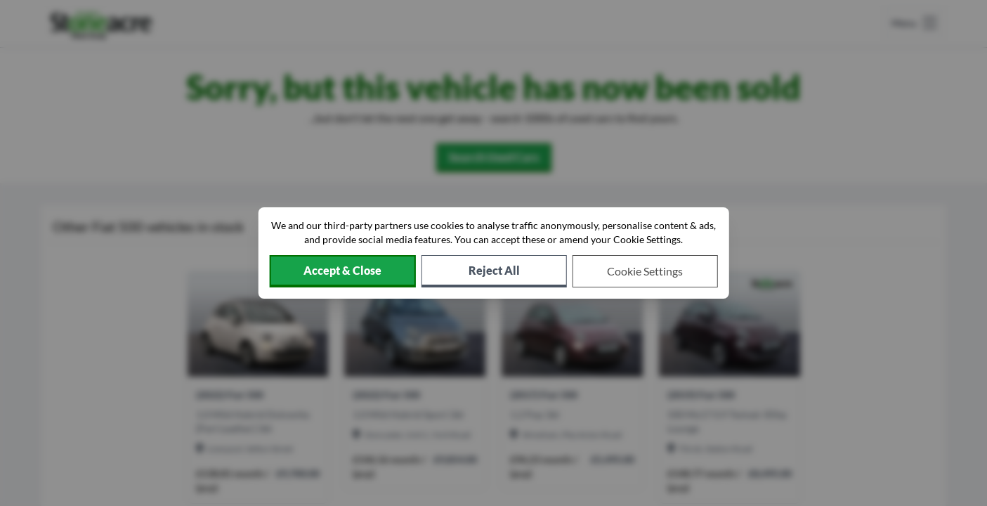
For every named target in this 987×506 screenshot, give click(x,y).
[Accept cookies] (342, 271)
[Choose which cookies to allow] (645, 271)
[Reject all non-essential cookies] (494, 271)
